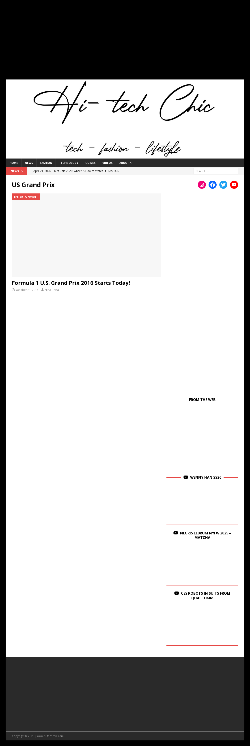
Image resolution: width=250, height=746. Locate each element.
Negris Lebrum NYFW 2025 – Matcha (205, 535)
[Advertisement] (125, 42)
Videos (107, 163)
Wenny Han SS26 (205, 477)
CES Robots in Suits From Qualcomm (205, 595)
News (29, 163)
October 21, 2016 (27, 290)
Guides (90, 163)
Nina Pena (52, 290)
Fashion (46, 163)
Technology (68, 163)
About (124, 163)
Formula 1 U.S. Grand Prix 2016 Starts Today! (71, 282)
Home (14, 163)
